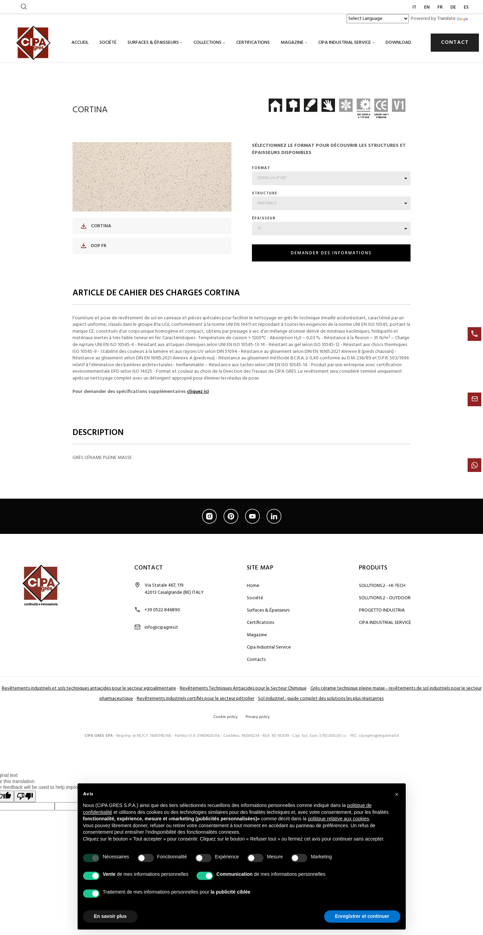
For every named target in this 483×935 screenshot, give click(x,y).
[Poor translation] (25, 834)
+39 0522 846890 (162, 647)
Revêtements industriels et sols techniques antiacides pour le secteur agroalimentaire (89, 725)
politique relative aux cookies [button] (338, 818)
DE (454, 7)
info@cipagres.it (161, 664)
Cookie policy (225, 754)
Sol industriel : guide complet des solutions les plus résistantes (321, 736)
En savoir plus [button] (110, 916)
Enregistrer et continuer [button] (362, 916)
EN (427, 7)
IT (415, 7)
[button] (396, 794)
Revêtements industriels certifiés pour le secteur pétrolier (195, 736)
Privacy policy (257, 754)
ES (466, 7)
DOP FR (93, 282)
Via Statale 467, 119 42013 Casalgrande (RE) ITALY (174, 626)
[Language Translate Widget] (378, 18)
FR (441, 7)
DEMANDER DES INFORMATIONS (331, 290)
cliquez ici (198, 429)
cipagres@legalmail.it (379, 772)
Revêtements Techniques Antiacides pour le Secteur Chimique (243, 725)
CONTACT (455, 42)
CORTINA (96, 263)
